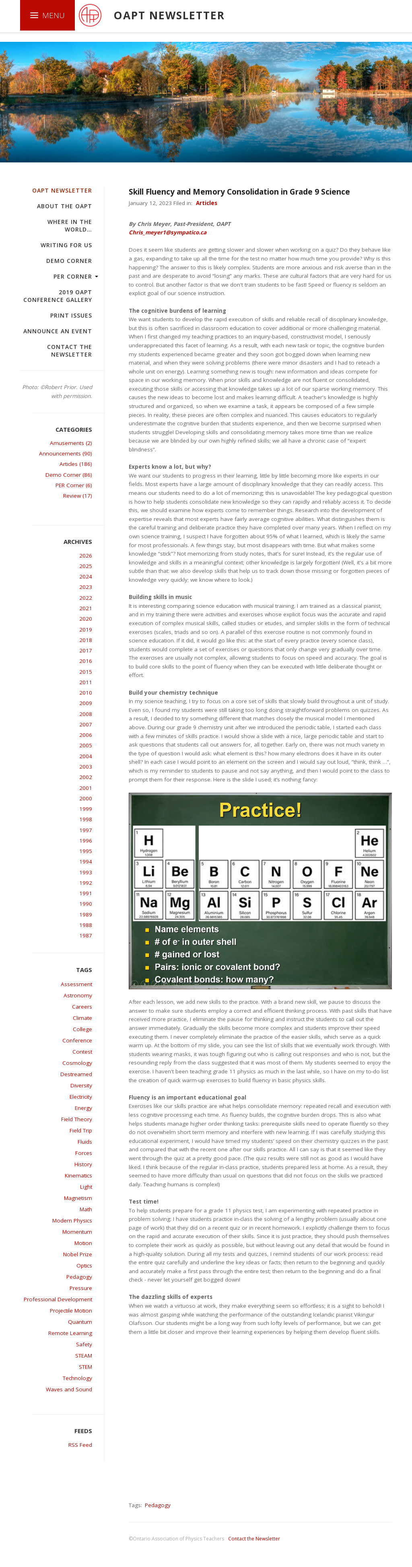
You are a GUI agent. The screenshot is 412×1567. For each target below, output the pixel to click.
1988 (85, 925)
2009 (85, 703)
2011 (85, 682)
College (82, 1029)
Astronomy (78, 995)
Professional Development (58, 1299)
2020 (85, 618)
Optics (84, 1265)
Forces (83, 1153)
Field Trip (81, 1130)
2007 (85, 724)
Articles (206, 203)
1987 (85, 935)
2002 (85, 777)
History (83, 1164)
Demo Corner (69, 261)
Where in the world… (69, 225)
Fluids (85, 1141)
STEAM (83, 1355)
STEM (85, 1366)
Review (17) (77, 495)
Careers (82, 1006)
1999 (85, 808)
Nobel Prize (77, 1254)
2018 (85, 640)
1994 (85, 861)
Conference (77, 1040)
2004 (85, 756)
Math (86, 1209)
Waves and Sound (69, 1389)
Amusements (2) (71, 443)
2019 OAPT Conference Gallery (57, 296)
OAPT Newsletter (62, 190)
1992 (85, 882)
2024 (85, 576)
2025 (85, 566)
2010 (85, 692)
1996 (85, 840)
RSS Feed (80, 1444)
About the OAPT (64, 206)
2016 (85, 661)
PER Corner (73, 276)
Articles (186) (76, 464)
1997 (85, 830)
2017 (85, 650)
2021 (85, 608)
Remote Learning (70, 1333)
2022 (85, 597)
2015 (85, 671)
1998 (85, 819)
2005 (85, 745)
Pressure (81, 1288)
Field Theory (76, 1119)
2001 (85, 788)
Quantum (80, 1321)
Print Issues (71, 315)
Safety (84, 1344)
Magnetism (78, 1198)
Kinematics (78, 1175)
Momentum (77, 1231)
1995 (85, 851)
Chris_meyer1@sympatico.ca (167, 232)
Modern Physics (72, 1220)
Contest (82, 1051)
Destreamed (76, 1074)
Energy (83, 1108)
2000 (85, 798)
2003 (85, 766)
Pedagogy (79, 1276)
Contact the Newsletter (69, 350)
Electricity (81, 1096)
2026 (85, 555)
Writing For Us (66, 245)
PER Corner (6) (74, 485)
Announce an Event (57, 331)
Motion (83, 1243)
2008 (85, 714)
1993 (85, 872)
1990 (85, 903)
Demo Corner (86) (68, 474)
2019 (85, 629)
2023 (85, 587)
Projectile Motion (71, 1310)
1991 (85, 893)
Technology (77, 1378)
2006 (85, 734)
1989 (85, 914)
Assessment (76, 984)
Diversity (81, 1085)
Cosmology (77, 1063)
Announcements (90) (65, 453)
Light (86, 1186)
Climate (82, 1017)
